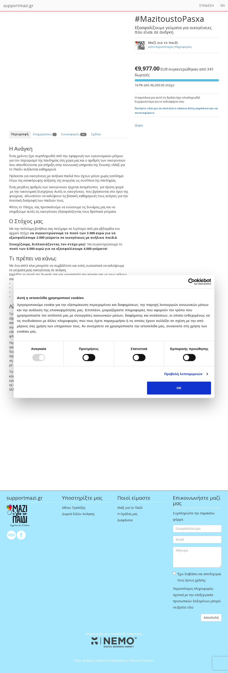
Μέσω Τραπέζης (73, 507)
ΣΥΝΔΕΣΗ (206, 5)
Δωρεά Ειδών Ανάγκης (78, 514)
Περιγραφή (20, 134)
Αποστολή (211, 617)
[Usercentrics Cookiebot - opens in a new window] (191, 281)
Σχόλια (96, 134)
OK (179, 388)
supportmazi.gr (18, 5)
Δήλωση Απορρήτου (111, 660)
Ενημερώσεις (45, 134)
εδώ (190, 607)
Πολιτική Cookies (141, 660)
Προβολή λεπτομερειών (183, 374)
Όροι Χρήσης (83, 660)
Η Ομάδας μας (127, 514)
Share (139, 125)
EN (222, 5)
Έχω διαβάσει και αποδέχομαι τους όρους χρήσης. (197, 577)
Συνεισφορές (74, 134)
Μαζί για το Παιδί (130, 507)
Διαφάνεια (125, 520)
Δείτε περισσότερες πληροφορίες (170, 47)
